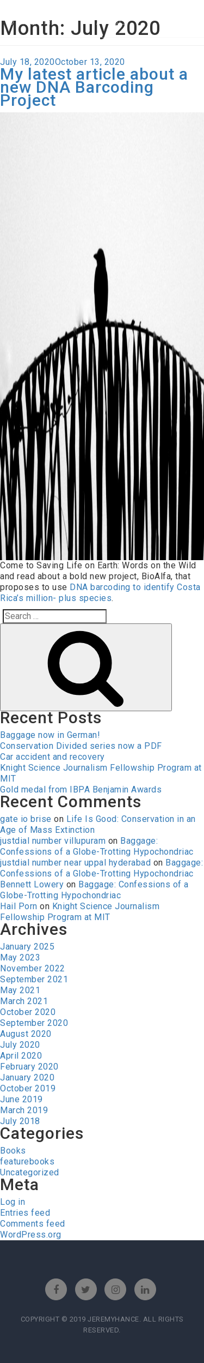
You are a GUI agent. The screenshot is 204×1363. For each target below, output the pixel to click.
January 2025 (27, 946)
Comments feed (32, 1223)
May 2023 (20, 957)
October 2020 (27, 1012)
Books (13, 1150)
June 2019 (21, 1099)
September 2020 (34, 1023)
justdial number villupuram (53, 841)
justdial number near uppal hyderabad (75, 862)
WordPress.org (30, 1234)
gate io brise (26, 819)
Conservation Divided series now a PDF (81, 746)
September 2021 (34, 979)
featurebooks (27, 1161)
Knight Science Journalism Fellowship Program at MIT (79, 911)
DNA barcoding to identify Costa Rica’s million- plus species (100, 592)
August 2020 (26, 1034)
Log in (12, 1202)
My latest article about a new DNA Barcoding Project (94, 87)
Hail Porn (19, 906)
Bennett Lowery (32, 884)
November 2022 (32, 968)
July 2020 (20, 1045)
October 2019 (27, 1088)
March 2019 (24, 1110)
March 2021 (24, 1001)
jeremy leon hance (67, 20)
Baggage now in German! (50, 735)
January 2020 (27, 1077)
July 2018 (20, 1121)
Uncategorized (29, 1172)
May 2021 (20, 990)
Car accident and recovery (52, 757)
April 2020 (21, 1055)
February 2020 (29, 1066)
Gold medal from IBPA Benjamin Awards (81, 789)
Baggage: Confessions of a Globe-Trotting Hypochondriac (97, 846)
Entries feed (25, 1213)
